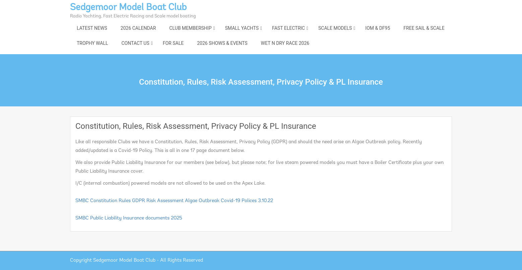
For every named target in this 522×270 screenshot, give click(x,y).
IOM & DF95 (377, 28)
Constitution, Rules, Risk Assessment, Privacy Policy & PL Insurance (195, 126)
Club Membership (190, 28)
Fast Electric (288, 28)
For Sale (173, 43)
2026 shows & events (222, 43)
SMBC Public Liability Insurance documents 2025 (128, 218)
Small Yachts (242, 28)
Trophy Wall (92, 43)
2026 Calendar (138, 28)
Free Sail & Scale (423, 28)
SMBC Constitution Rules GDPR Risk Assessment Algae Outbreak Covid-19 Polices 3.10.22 (174, 200)
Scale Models (335, 28)
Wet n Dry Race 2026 (285, 43)
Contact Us (135, 43)
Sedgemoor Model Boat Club (128, 7)
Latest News (92, 28)
